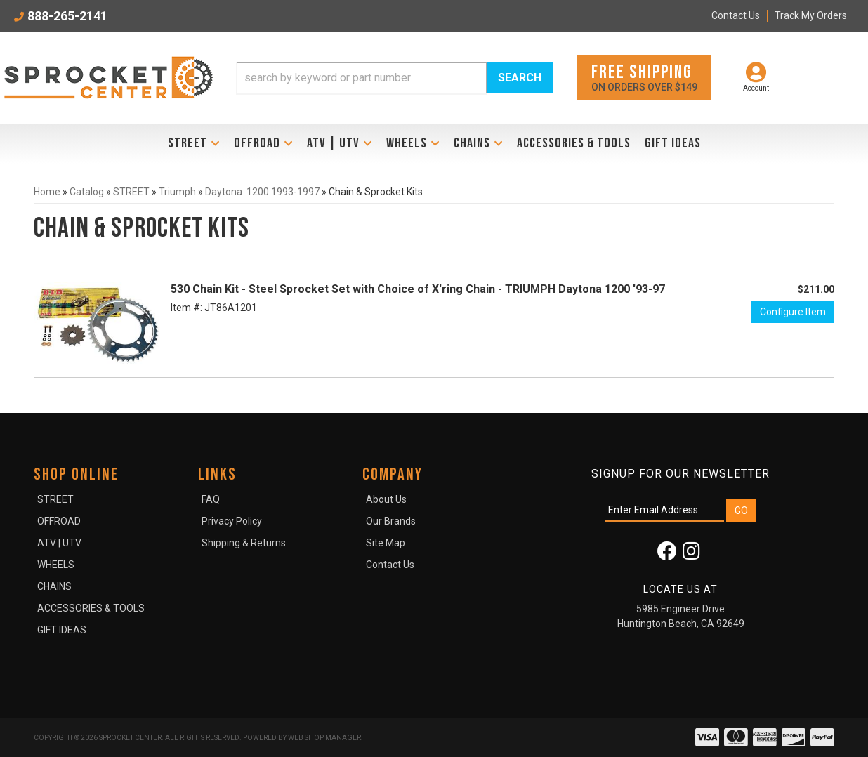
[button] (395, 77)
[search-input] (361, 78)
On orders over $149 (644, 77)
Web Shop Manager (324, 738)
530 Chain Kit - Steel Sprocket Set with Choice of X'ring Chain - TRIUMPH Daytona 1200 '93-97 (418, 289)
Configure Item (793, 311)
